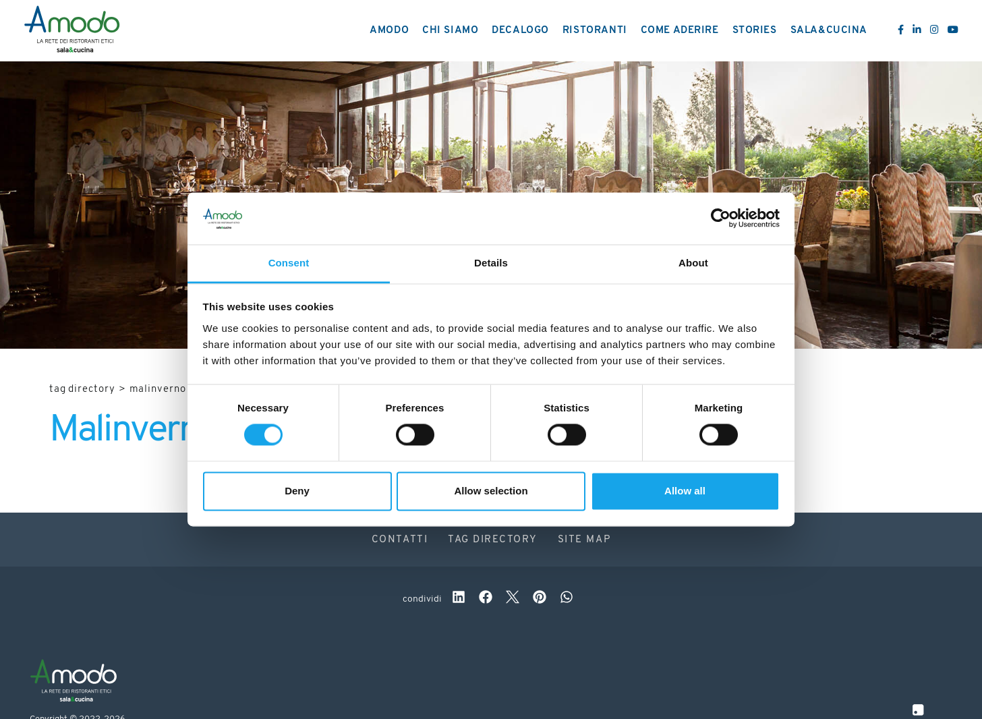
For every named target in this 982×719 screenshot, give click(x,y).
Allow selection (490, 490)
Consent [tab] (289, 262)
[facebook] (485, 599)
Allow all (684, 490)
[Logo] (72, 31)
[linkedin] (458, 599)
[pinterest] (539, 599)
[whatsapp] (566, 599)
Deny (297, 490)
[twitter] (512, 599)
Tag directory (82, 389)
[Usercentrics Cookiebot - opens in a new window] (721, 218)
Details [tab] (491, 262)
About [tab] (693, 262)
